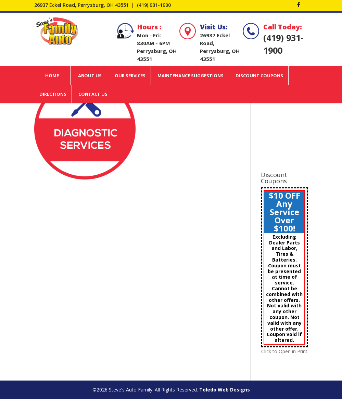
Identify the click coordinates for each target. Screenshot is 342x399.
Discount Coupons (259, 75)
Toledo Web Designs (224, 389)
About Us (90, 75)
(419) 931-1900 (154, 5)
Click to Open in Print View (284, 354)
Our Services (130, 75)
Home (52, 75)
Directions (52, 94)
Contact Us (92, 94)
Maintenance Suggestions (190, 75)
